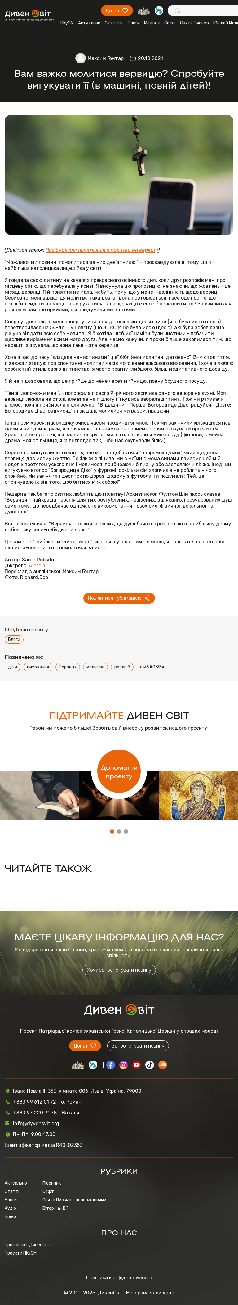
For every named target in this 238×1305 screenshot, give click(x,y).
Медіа (152, 23)
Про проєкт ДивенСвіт (28, 1244)
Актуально (89, 23)
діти (12, 667)
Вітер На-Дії (55, 1208)
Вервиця (68, 667)
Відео (10, 1216)
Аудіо (10, 1208)
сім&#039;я (152, 667)
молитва (95, 667)
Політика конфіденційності (119, 1278)
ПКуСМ (67, 23)
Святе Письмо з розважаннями (74, 1200)
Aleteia (37, 565)
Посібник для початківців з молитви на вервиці (102, 250)
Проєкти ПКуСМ (21, 1253)
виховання (38, 667)
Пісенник (51, 1183)
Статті (114, 23)
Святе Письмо (194, 23)
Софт (170, 23)
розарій (122, 667)
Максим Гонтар (106, 58)
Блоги (134, 23)
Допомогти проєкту (119, 771)
